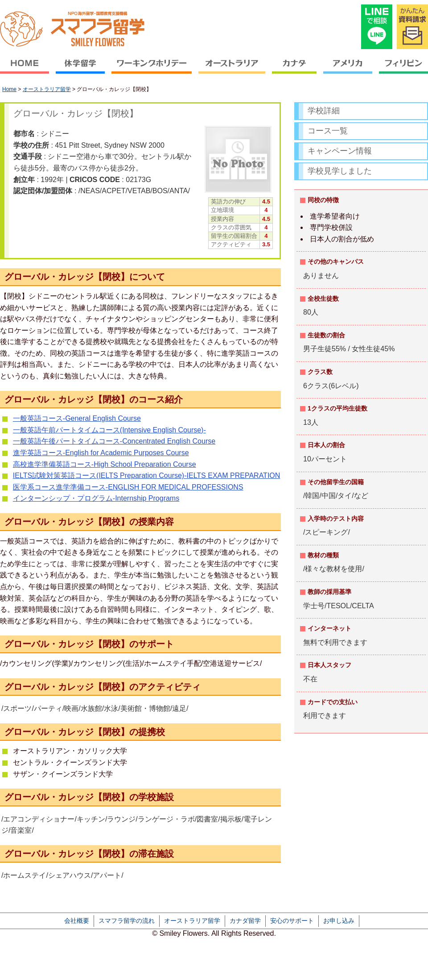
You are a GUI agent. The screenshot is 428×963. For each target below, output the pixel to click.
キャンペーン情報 (340, 150)
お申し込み (338, 920)
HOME (26, 69)
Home (9, 89)
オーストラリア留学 (47, 89)
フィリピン (402, 69)
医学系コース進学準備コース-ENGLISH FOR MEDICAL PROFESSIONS (128, 487)
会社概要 (76, 920)
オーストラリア (232, 69)
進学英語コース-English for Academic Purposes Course (101, 453)
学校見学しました (340, 170)
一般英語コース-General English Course (77, 418)
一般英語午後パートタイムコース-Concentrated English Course (114, 441)
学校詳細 (324, 110)
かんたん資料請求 (412, 26)
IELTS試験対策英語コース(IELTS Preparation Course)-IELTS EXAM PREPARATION (146, 475)
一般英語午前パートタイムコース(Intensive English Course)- (109, 430)
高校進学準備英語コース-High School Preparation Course (104, 464)
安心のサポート (292, 920)
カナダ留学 (245, 920)
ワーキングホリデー (151, 69)
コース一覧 (328, 130)
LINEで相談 (376, 26)
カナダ (294, 69)
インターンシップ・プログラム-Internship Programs (96, 498)
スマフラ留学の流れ (127, 920)
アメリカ (348, 69)
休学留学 (80, 69)
